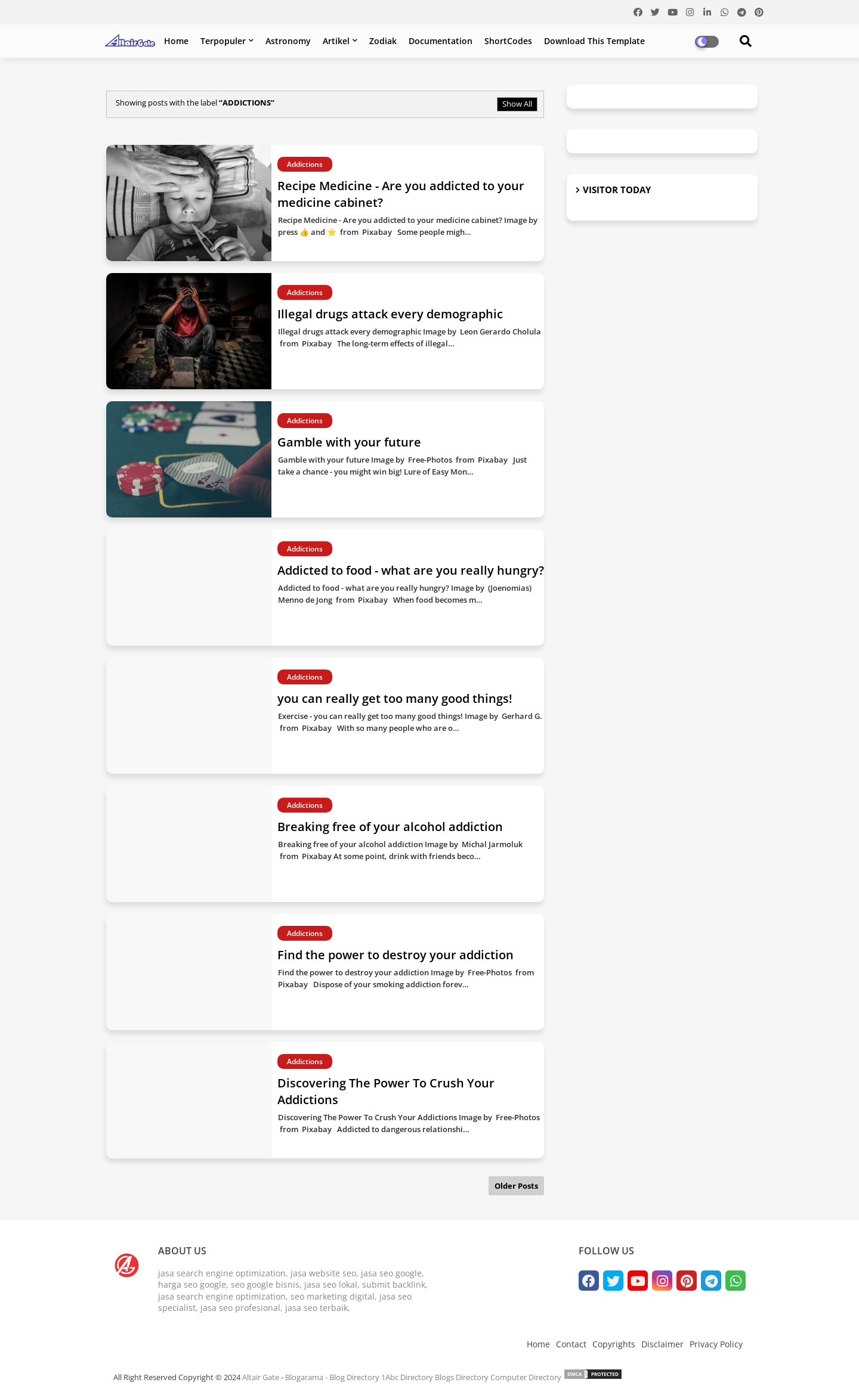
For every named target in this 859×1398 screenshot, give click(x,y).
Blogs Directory (462, 1377)
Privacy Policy (716, 1344)
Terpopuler (223, 41)
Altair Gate (260, 1377)
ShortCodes (508, 41)
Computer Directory (525, 1377)
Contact (571, 1344)
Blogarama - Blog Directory (332, 1377)
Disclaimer (662, 1344)
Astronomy (288, 41)
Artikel (336, 41)
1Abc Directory (407, 1377)
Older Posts (516, 1185)
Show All (517, 103)
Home (176, 41)
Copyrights (613, 1344)
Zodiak (383, 41)
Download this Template (594, 41)
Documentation (440, 41)
